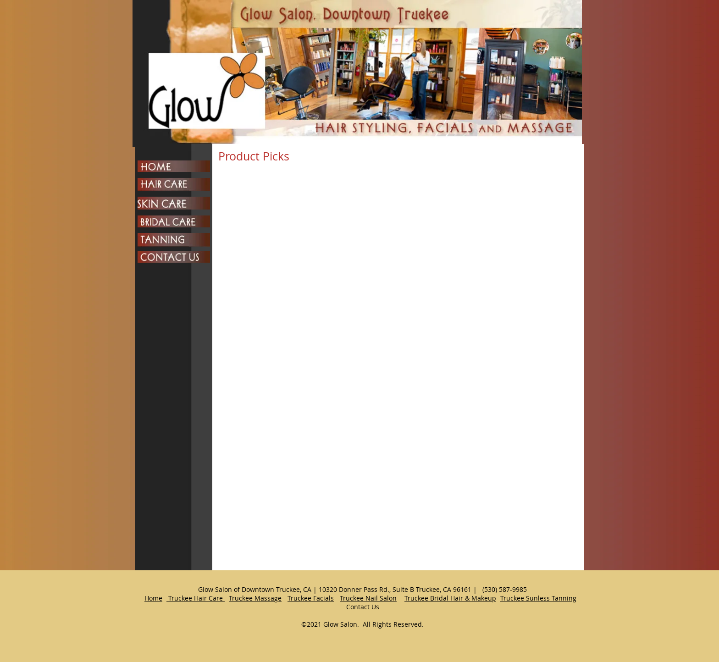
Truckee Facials (311, 598)
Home (153, 598)
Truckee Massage (255, 598)
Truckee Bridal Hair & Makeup (450, 598)
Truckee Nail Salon (368, 598)
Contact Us (362, 606)
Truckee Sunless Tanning (538, 598)
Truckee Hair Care (195, 598)
